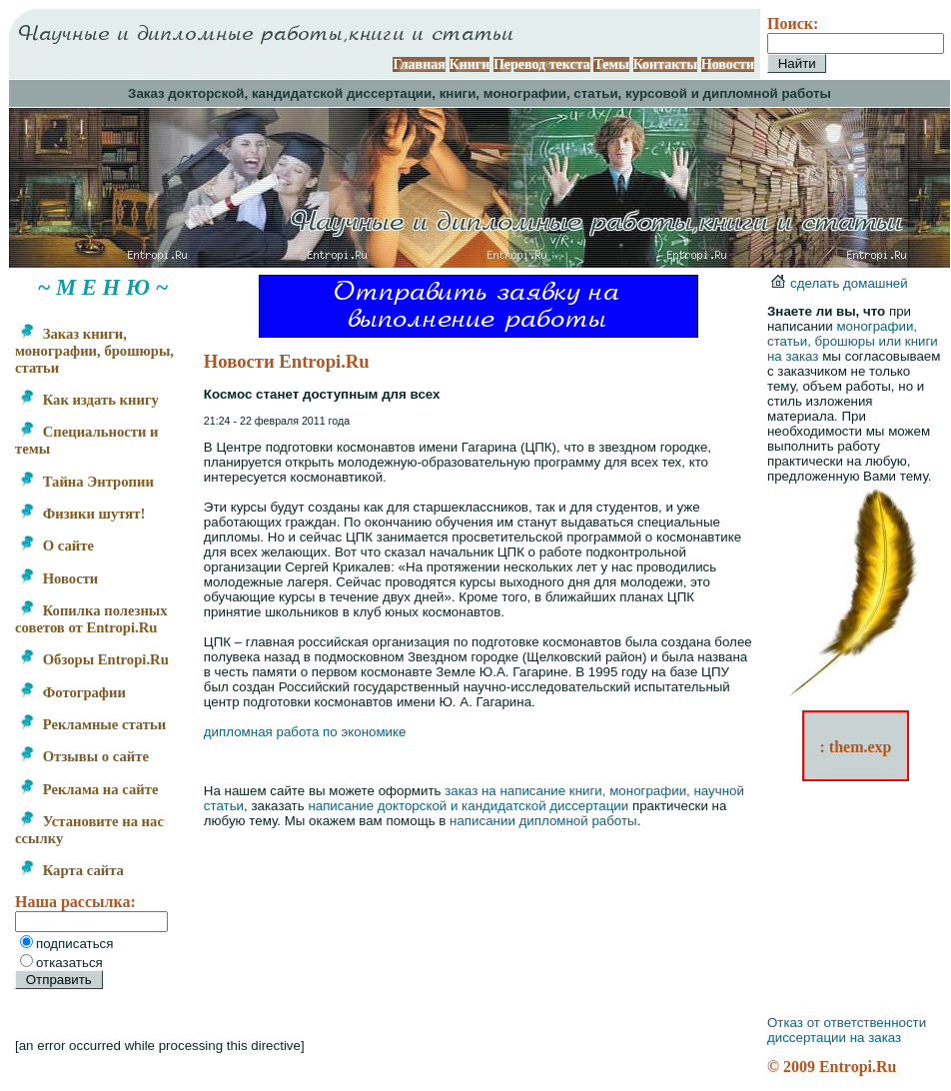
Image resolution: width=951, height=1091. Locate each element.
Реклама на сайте (88, 789)
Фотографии (72, 692)
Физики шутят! (82, 514)
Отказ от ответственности (846, 1022)
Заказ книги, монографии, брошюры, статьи (94, 351)
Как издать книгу (89, 400)
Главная (419, 64)
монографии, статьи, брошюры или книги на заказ (852, 341)
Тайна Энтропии (86, 482)
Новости (727, 64)
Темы (611, 64)
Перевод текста (541, 64)
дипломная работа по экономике (305, 731)
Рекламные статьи (92, 724)
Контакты (665, 64)
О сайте (56, 545)
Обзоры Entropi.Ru (94, 659)
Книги (470, 64)
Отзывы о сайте (84, 756)
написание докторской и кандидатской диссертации (468, 805)
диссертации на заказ (834, 1037)
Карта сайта (71, 870)
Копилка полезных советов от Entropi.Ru (91, 618)
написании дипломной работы (543, 820)
